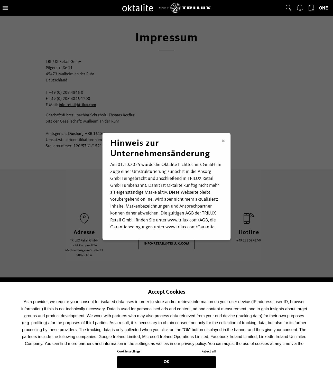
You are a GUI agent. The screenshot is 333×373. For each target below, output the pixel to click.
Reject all (208, 353)
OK (166, 363)
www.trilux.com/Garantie (190, 227)
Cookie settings (128, 353)
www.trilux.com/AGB (188, 220)
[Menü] (5, 8)
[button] (288, 8)
